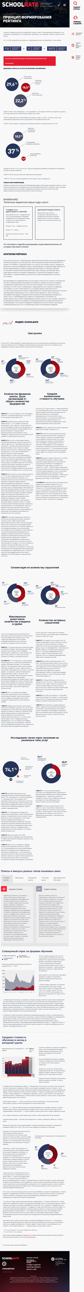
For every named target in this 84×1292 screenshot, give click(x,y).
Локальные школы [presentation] (32, 879)
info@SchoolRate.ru (30, 1237)
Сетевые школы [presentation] (6, 879)
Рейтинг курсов (32, 1257)
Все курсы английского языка (31, 1261)
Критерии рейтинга (34, 1267)
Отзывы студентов (34, 1264)
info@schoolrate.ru (7, 1271)
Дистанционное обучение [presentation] (59, 879)
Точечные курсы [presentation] (45, 879)
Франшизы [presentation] (19, 878)
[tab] (7, 879)
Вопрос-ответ (32, 1269)
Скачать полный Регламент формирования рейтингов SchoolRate (25, 61)
